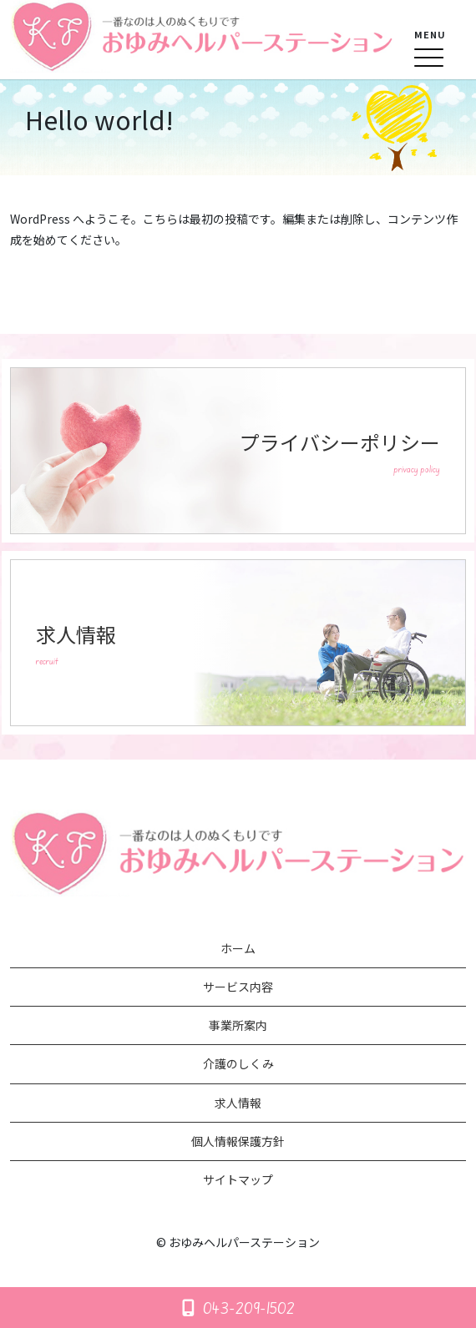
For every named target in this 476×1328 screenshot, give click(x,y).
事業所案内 (238, 1025)
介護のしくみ (238, 1063)
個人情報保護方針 (238, 1141)
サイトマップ (238, 1179)
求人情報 (238, 1102)
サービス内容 (238, 986)
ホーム (238, 948)
